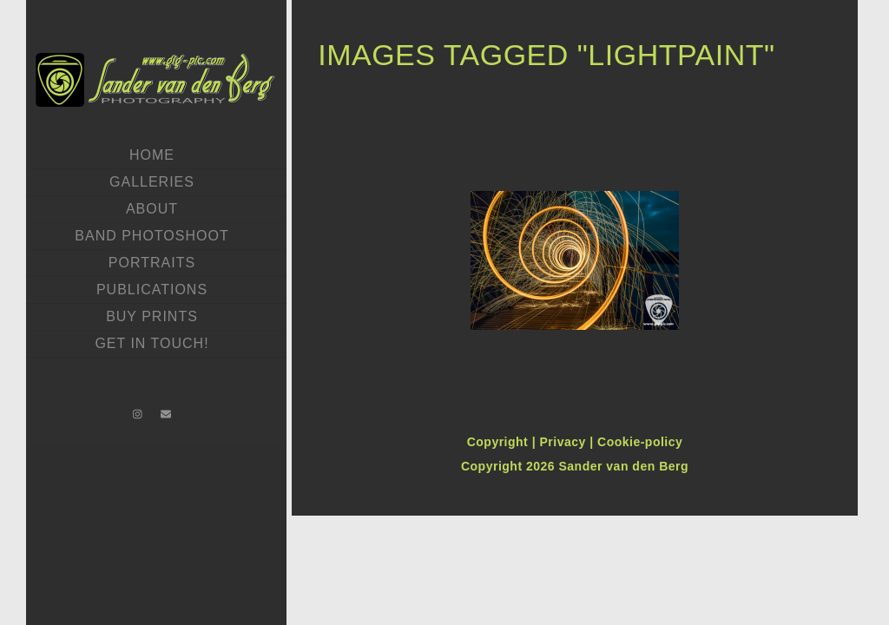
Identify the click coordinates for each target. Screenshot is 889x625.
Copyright (499, 442)
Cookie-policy (639, 442)
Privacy (564, 442)
